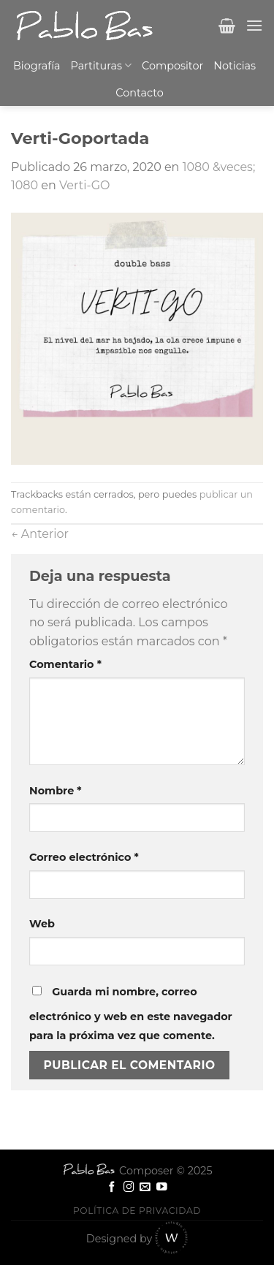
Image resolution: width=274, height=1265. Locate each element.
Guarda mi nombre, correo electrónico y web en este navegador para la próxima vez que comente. (130, 1013)
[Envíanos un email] (145, 1187)
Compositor (172, 65)
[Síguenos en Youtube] (161, 1187)
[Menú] (254, 25)
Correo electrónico (84, 857)
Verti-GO (84, 185)
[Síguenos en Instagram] (128, 1187)
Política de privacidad (137, 1210)
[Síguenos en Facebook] (112, 1187)
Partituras (101, 65)
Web (42, 923)
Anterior (40, 534)
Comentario (65, 664)
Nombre (55, 790)
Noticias (234, 65)
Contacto (139, 92)
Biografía (37, 65)
